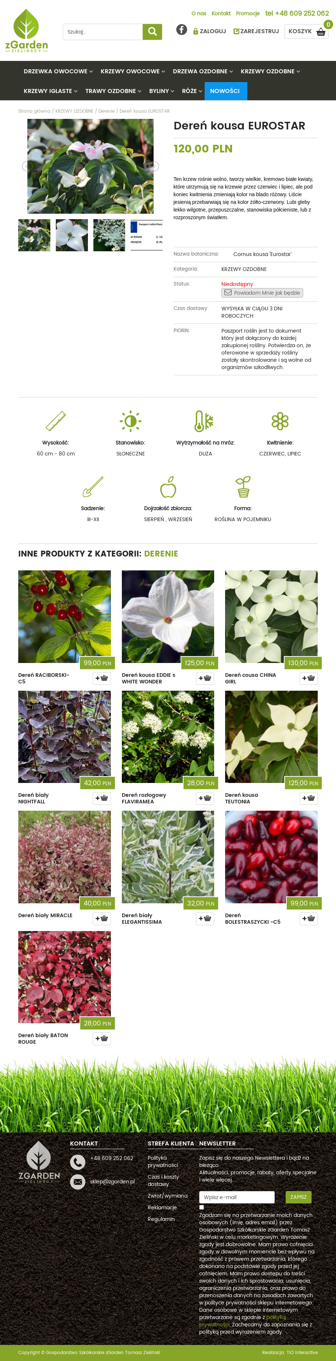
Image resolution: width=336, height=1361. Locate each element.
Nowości (225, 91)
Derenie (161, 554)
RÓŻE (189, 91)
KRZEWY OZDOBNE (268, 71)
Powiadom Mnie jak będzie (262, 292)
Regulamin (161, 1219)
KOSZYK (309, 30)
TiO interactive (302, 1352)
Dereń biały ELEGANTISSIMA (142, 918)
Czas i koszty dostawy (163, 1181)
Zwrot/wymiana (168, 1196)
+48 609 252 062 (302, 14)
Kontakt (221, 14)
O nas (199, 14)
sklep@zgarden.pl (112, 1182)
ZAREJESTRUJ (259, 31)
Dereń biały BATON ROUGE (43, 1038)
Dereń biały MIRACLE (45, 915)
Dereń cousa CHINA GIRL (250, 678)
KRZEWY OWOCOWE (130, 71)
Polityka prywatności (163, 1162)
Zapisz (298, 1197)
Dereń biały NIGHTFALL (33, 798)
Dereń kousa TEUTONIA (241, 798)
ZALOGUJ (213, 31)
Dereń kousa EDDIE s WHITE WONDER (148, 678)
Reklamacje (162, 1207)
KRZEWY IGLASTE (48, 91)
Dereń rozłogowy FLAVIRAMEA (144, 798)
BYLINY (159, 91)
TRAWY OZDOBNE (110, 91)
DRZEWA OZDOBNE (200, 71)
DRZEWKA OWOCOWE (56, 71)
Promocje (248, 14)
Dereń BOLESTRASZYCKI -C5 (253, 918)
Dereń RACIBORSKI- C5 (43, 678)
